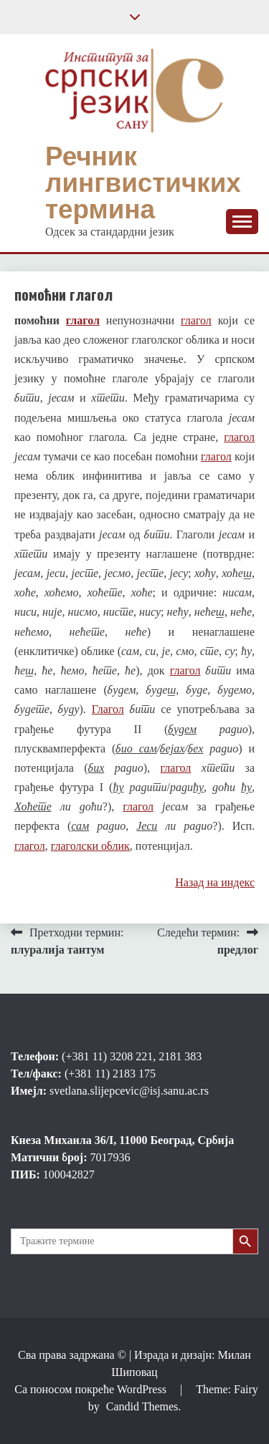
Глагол (108, 709)
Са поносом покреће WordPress (91, 1389)
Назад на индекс (215, 882)
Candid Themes (142, 1406)
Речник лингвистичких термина (143, 182)
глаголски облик (90, 846)
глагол (83, 320)
